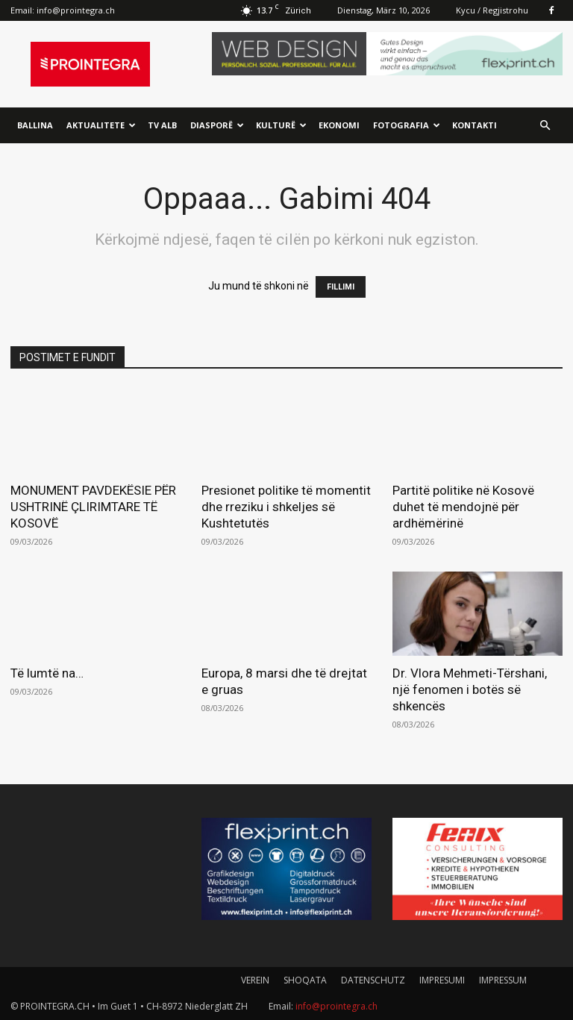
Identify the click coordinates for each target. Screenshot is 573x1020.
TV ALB (162, 125)
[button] (545, 126)
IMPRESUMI (442, 980)
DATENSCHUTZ (373, 980)
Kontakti (474, 125)
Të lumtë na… (47, 673)
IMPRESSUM (503, 980)
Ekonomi (339, 125)
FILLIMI (340, 287)
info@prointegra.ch (76, 10)
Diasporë (217, 125)
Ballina (35, 125)
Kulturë (281, 125)
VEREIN (255, 980)
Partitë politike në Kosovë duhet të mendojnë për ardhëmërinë (463, 507)
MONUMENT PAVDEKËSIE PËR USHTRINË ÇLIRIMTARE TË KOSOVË (93, 507)
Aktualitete (101, 125)
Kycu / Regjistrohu (492, 10)
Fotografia (406, 125)
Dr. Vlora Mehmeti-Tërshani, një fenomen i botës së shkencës (469, 689)
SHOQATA (305, 980)
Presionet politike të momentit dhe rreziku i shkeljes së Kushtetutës (286, 507)
